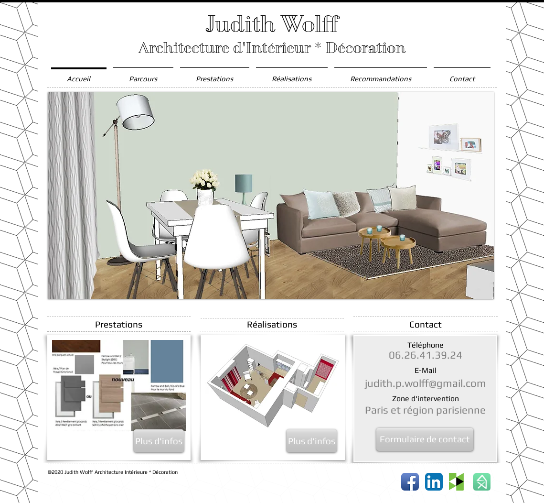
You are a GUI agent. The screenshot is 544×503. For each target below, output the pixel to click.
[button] (271, 195)
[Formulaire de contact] (424, 439)
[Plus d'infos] (159, 440)
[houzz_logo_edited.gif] (458, 482)
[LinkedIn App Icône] (434, 482)
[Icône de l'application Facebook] (410, 482)
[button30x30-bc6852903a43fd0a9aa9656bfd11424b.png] (482, 482)
